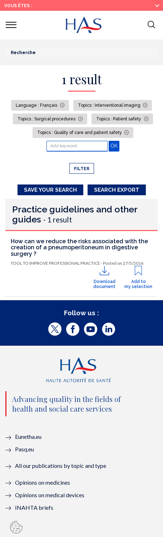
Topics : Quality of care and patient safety (80, 132)
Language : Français (37, 105)
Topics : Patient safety (119, 118)
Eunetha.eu (28, 436)
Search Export (116, 190)
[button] (151, 25)
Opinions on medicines (42, 482)
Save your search (50, 190)
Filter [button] (81, 168)
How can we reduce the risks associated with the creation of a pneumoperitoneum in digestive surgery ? (79, 247)
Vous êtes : (18, 5)
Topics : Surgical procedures (47, 118)
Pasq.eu (24, 449)
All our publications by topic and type (60, 465)
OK (114, 146)
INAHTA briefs (34, 507)
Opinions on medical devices (49, 495)
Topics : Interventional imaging (110, 105)
